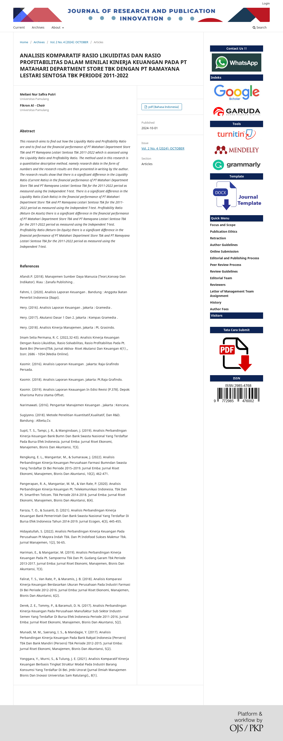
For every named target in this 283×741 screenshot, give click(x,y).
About (56, 27)
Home (24, 42)
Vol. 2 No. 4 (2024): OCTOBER (69, 42)
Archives (38, 27)
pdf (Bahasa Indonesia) (163, 107)
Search (260, 27)
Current (19, 27)
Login (266, 3)
